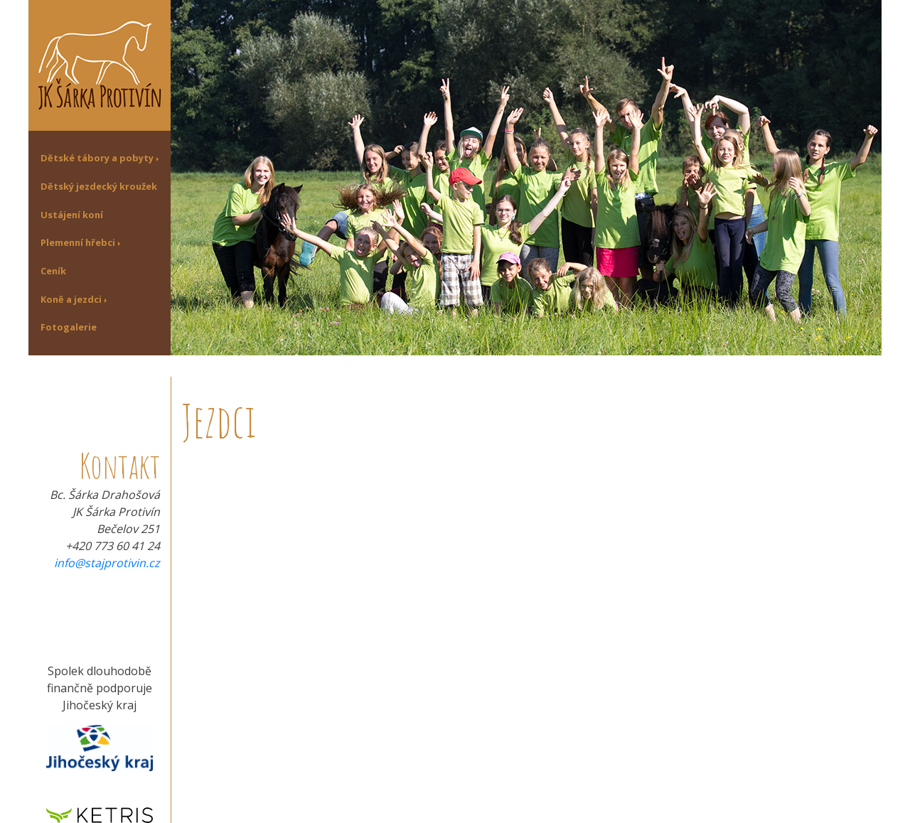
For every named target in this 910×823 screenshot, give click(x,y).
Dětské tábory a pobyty (97, 157)
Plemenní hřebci (78, 242)
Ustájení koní (72, 214)
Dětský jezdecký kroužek (99, 186)
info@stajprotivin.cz (107, 563)
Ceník (53, 270)
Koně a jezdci (71, 299)
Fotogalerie (69, 327)
